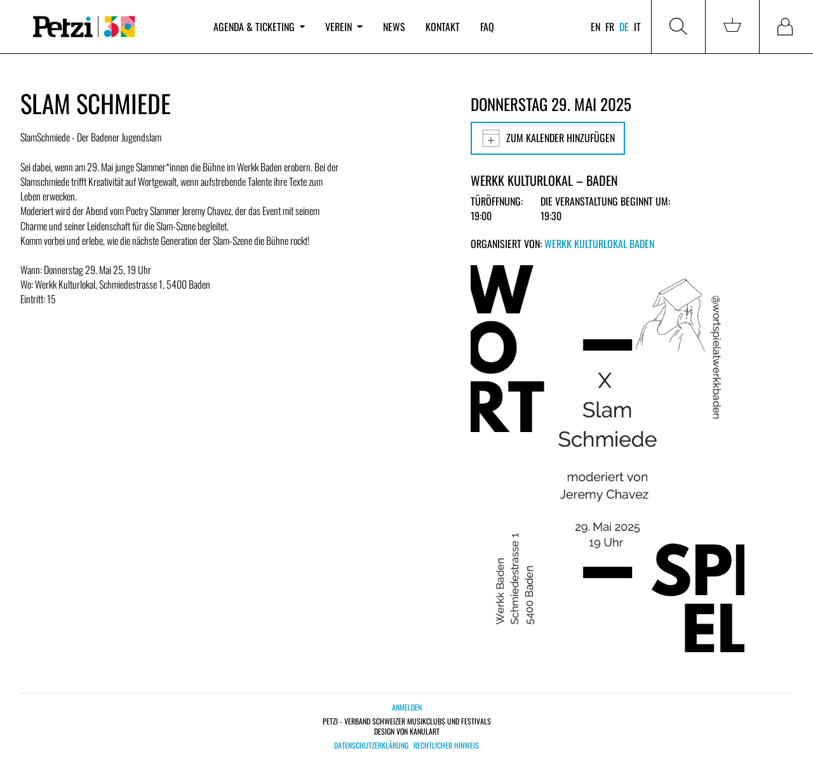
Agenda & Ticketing (259, 26)
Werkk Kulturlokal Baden (599, 243)
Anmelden (407, 707)
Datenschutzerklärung (371, 745)
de (624, 26)
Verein (343, 26)
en (595, 26)
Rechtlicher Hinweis (446, 745)
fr (609, 26)
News (394, 26)
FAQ (487, 26)
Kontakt (443, 26)
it (637, 26)
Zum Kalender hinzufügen (548, 138)
